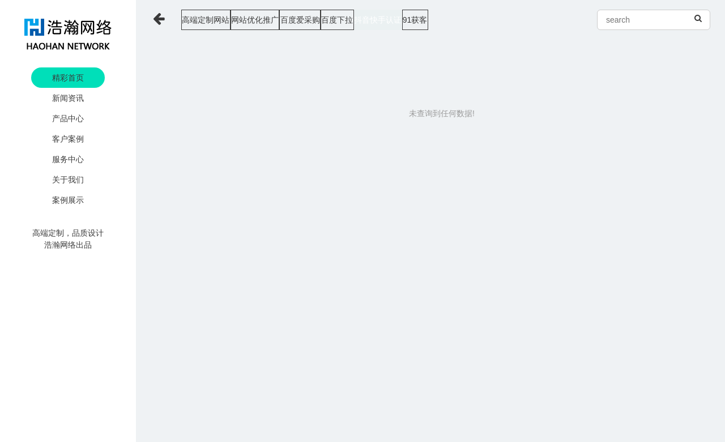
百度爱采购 (353, 19)
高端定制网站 (214, 19)
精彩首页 (68, 77)
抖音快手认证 (475, 19)
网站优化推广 (285, 19)
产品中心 (68, 118)
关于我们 (68, 179)
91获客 (534, 19)
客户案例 (68, 138)
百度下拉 (412, 19)
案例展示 (68, 200)
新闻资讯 (68, 98)
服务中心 (68, 159)
